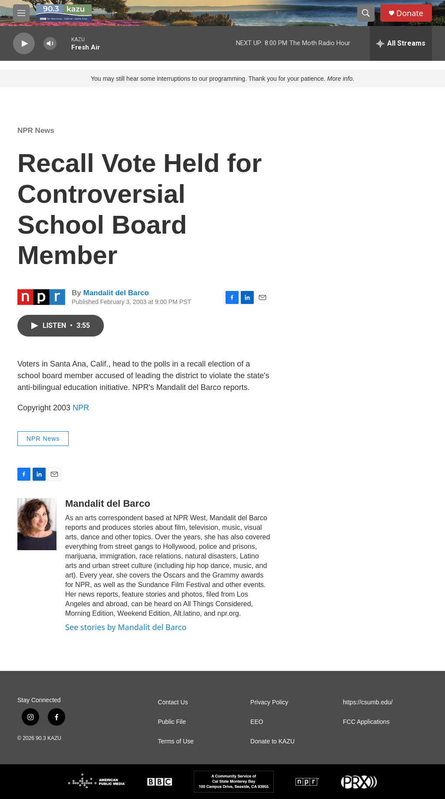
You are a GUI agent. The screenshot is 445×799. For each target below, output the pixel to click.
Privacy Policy (269, 702)
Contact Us (173, 702)
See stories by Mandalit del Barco (125, 627)
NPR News (35, 130)
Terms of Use (175, 741)
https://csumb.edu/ (367, 702)
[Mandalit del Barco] (36, 524)
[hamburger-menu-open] (21, 13)
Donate (409, 13)
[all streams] (401, 43)
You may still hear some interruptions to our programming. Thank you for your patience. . (222, 78)
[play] (24, 44)
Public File (172, 722)
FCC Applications (366, 722)
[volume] (50, 43)
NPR (81, 407)
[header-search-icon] (366, 13)
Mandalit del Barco (116, 293)
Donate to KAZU (272, 741)
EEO (256, 722)
